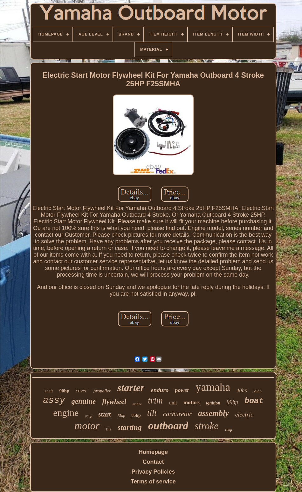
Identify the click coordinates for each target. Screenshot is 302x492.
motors (191, 402)
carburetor (177, 414)
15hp (228, 430)
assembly (213, 413)
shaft (49, 391)
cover (81, 390)
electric (244, 414)
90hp (64, 390)
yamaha (213, 387)
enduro (159, 390)
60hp (88, 416)
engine (66, 412)
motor (87, 425)
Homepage (153, 452)
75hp (121, 415)
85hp (136, 415)
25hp (258, 391)
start (104, 414)
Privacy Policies (153, 472)
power (182, 390)
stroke (206, 425)
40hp (242, 390)
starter (130, 387)
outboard (168, 425)
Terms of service (153, 481)
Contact (153, 462)
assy (54, 400)
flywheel (114, 401)
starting (130, 427)
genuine (84, 401)
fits (108, 429)
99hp (232, 402)
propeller (102, 390)
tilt (152, 413)
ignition (213, 403)
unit (173, 402)
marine (137, 404)
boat (254, 401)
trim (155, 400)
